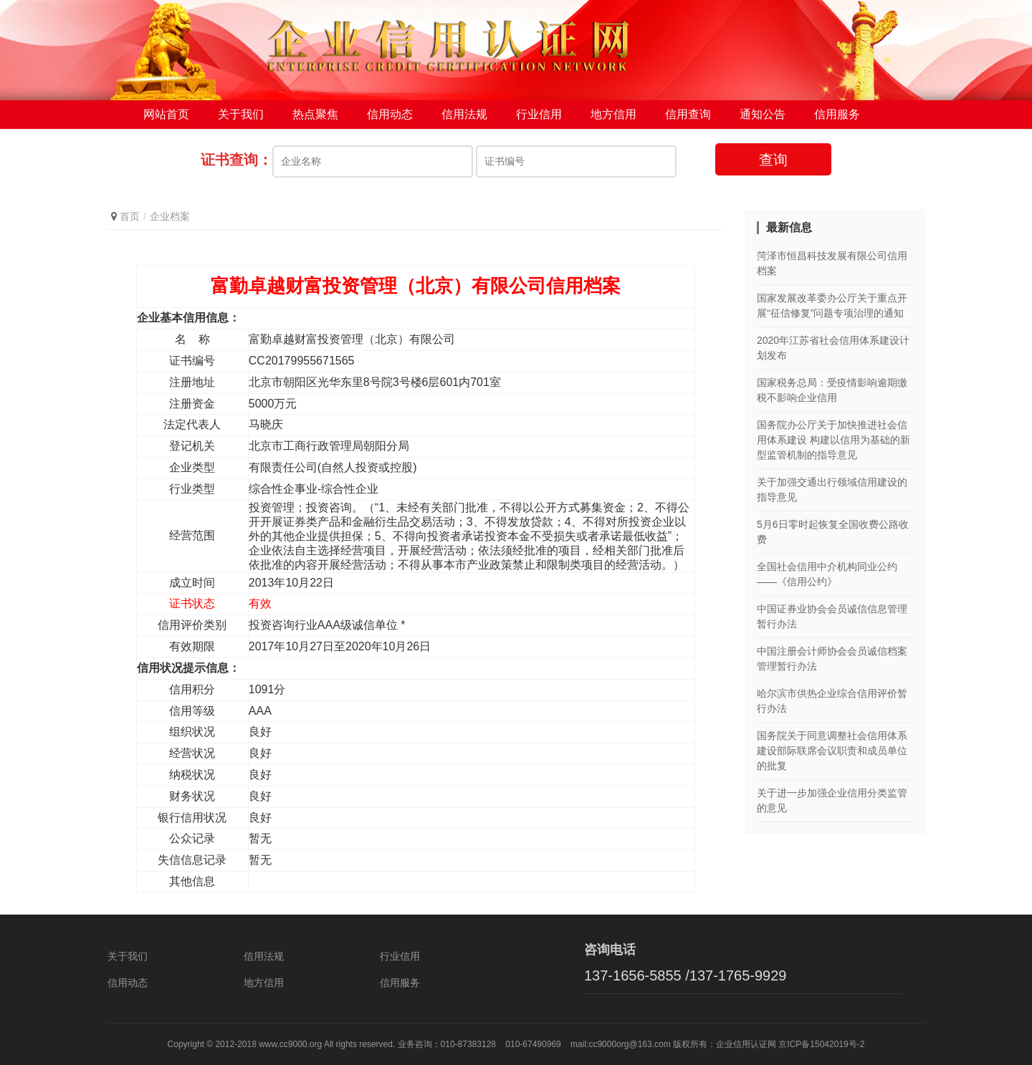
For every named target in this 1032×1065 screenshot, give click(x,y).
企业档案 (170, 216)
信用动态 (390, 114)
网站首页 (166, 114)
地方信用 (613, 114)
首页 (130, 216)
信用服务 (837, 114)
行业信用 (539, 114)
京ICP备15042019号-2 (821, 1044)
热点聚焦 (315, 114)
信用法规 (464, 114)
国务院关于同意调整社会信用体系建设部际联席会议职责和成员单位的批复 (832, 750)
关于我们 (241, 114)
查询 (773, 160)
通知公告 (762, 114)
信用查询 (688, 114)
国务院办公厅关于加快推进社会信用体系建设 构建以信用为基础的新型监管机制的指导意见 (833, 440)
